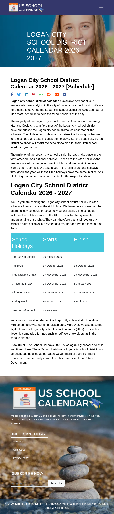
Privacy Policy (21, 458)
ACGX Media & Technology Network (75, 503)
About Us (18, 441)
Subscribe (56, 483)
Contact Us (19, 449)
